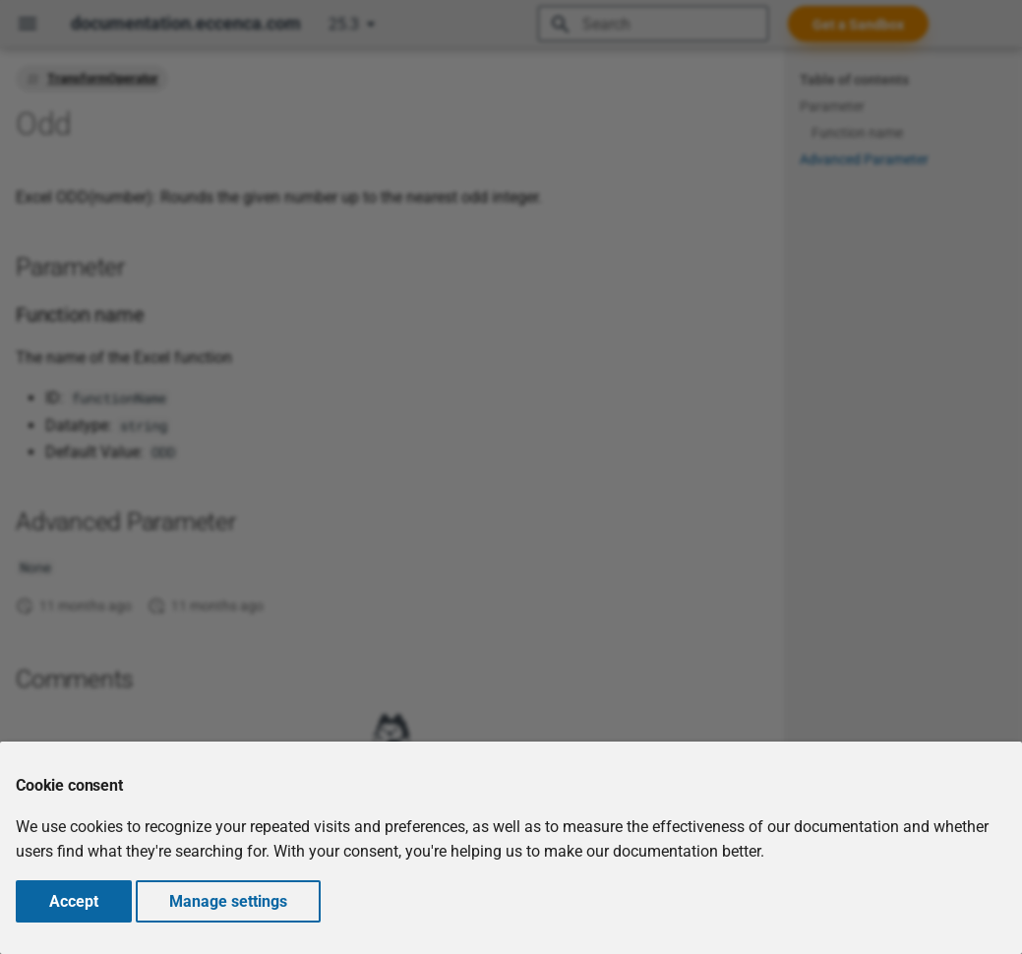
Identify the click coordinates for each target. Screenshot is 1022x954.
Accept (73, 901)
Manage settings (228, 901)
